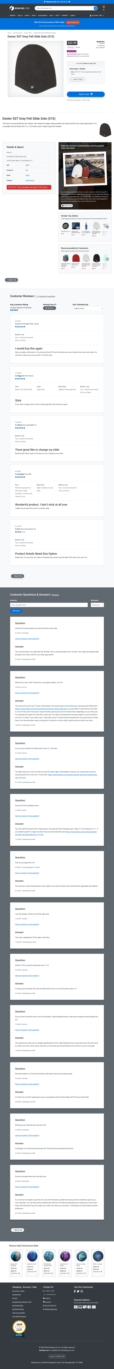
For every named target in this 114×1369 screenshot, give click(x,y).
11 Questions (101, 45)
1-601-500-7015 (51, 1294)
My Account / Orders (18, 1291)
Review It (50, 308)
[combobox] (64, 8)
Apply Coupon (72, 22)
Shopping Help (16, 1294)
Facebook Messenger (50, 1309)
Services (14, 1298)
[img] (94, 1307)
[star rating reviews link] (99, 41)
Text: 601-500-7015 (49, 1305)
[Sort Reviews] (88, 308)
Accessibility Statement (19, 1316)
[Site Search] (95, 8)
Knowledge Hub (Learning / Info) (21, 1302)
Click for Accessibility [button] (18, 1313)
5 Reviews (102, 43)
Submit (16, 611)
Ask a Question (100, 47)
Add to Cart (86, 94)
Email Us (46, 1298)
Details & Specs (77, 79)
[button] (13, 15)
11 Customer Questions (45, 296)
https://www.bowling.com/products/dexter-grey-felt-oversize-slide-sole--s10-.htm (44, 709)
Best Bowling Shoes (18, 1309)
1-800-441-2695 (48, 1291)
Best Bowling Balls (17, 1305)
